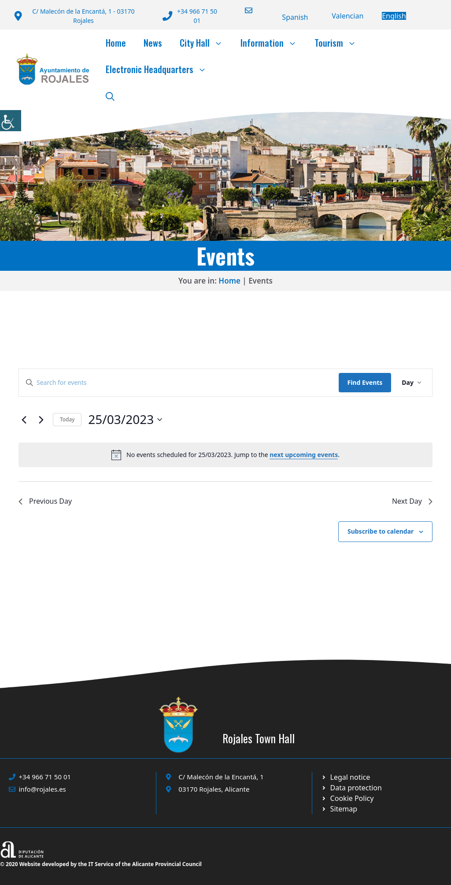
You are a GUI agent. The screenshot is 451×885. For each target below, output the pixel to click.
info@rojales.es (42, 789)
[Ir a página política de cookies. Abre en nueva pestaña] (351, 787)
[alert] (225, 454)
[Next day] (41, 419)
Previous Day (45, 501)
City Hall (206, 43)
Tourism (339, 43)
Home (116, 42)
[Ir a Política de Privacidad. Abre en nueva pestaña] (345, 777)
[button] (110, 95)
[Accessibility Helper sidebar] (10, 120)
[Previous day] (23, 419)
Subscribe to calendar (380, 531)
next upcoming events (304, 454)
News (153, 42)
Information (273, 43)
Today (67, 419)
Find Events (365, 382)
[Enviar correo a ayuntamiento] (243, 10)
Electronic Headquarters (160, 69)
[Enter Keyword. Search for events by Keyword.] (179, 383)
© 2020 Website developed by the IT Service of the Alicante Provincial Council (101, 864)
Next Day (412, 501)
